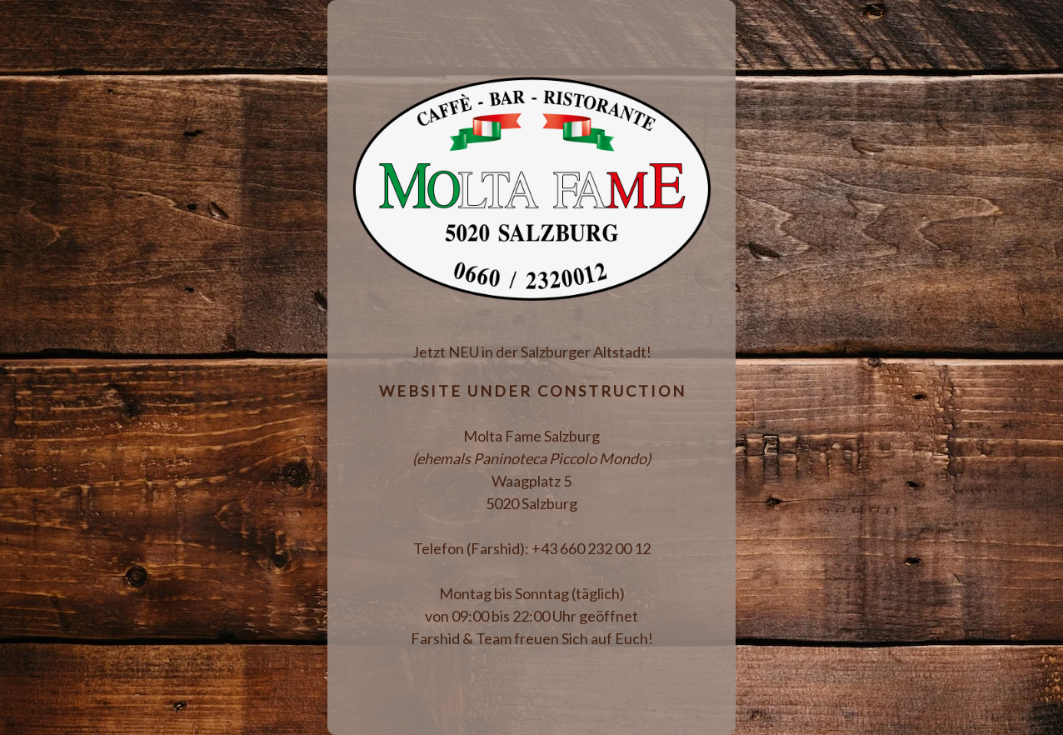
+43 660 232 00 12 (591, 548)
